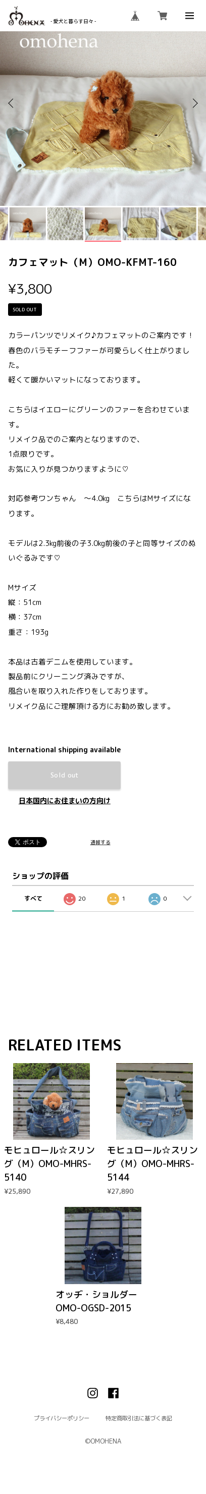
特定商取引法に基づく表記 (139, 1418)
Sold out (64, 775)
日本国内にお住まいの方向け (65, 800)
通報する (100, 842)
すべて (33, 898)
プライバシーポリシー (61, 1418)
